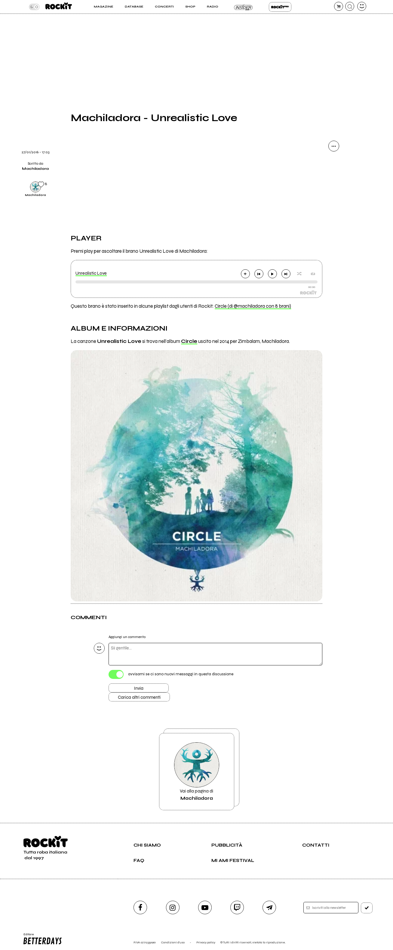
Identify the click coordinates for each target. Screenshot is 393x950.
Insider (243, 6)
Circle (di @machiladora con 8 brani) (253, 306)
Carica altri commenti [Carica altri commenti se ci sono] (139, 697)
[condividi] (333, 146)
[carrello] (338, 6)
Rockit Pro (280, 7)
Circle (189, 341)
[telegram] (269, 907)
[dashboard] (361, 6)
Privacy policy (205, 942)
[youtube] (205, 907)
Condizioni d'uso (173, 942)
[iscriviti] (367, 908)
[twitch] (237, 907)
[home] (58, 7)
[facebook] (140, 907)
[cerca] (349, 6)
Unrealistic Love (91, 273)
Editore (42, 939)
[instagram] (173, 907)
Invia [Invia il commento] (138, 688)
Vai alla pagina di (196, 771)
